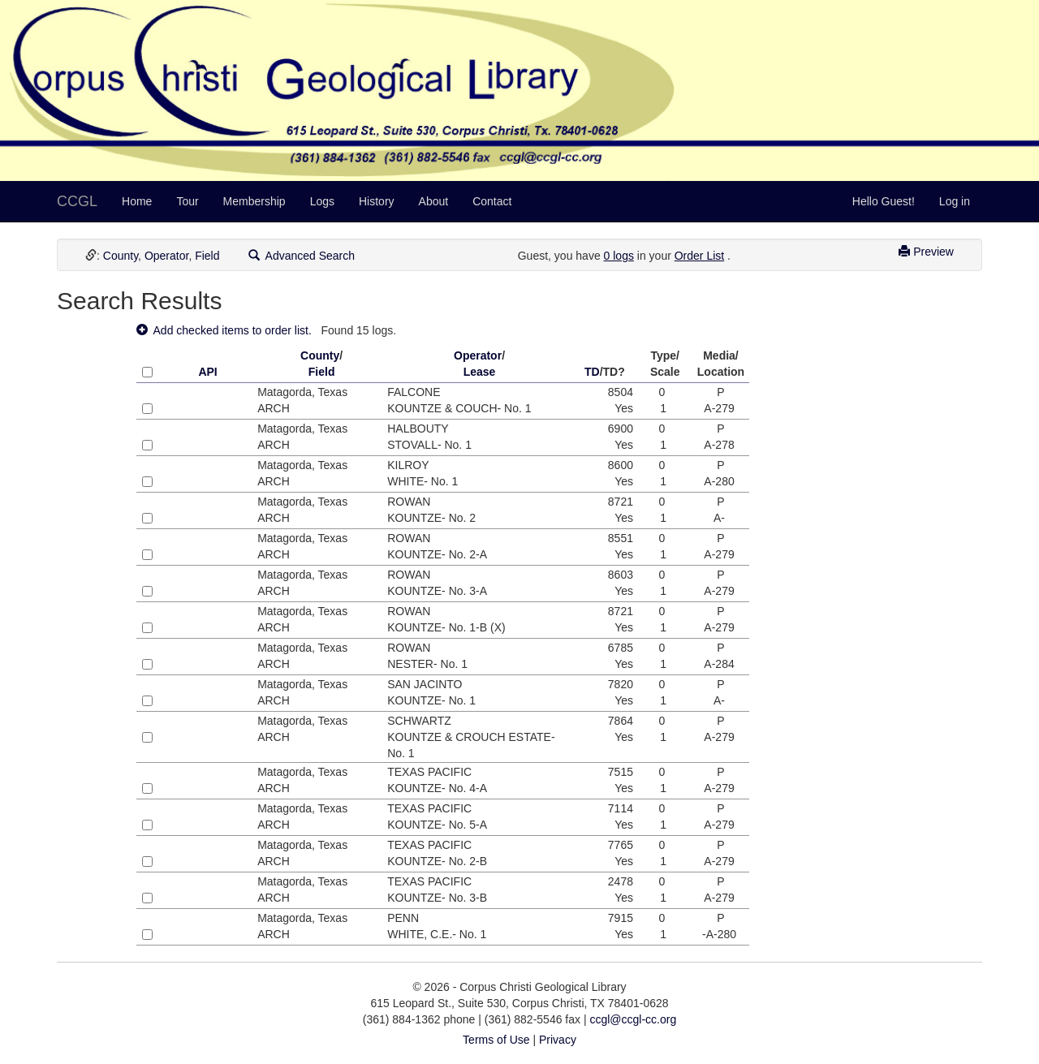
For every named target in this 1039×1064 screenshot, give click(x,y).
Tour (187, 201)
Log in (954, 201)
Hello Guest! (883, 201)
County (120, 255)
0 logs (619, 255)
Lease (479, 371)
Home (137, 201)
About (434, 201)
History (376, 201)
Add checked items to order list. (224, 330)
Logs (322, 201)
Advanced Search (302, 255)
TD (592, 371)
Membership (254, 201)
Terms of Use (496, 1039)
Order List (699, 255)
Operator (166, 255)
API (207, 371)
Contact (491, 201)
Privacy (557, 1039)
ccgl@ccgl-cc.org (632, 1019)
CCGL (77, 201)
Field (207, 255)
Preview (926, 251)
